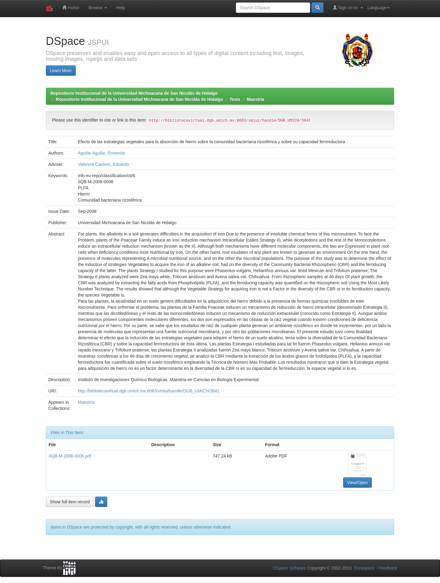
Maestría (255, 99)
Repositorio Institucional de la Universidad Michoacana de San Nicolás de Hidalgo (134, 93)
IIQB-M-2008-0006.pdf (70, 456)
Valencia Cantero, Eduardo (103, 164)
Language (379, 7)
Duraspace (364, 568)
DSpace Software (289, 568)
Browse (98, 7)
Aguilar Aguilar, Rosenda (101, 153)
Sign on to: (348, 7)
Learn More (61, 70)
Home (70, 7)
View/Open (357, 482)
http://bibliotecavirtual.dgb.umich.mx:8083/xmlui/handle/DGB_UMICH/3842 (148, 390)
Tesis (234, 99)
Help (120, 7)
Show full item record (70, 501)
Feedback (388, 568)
